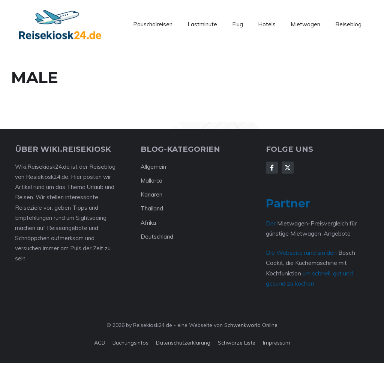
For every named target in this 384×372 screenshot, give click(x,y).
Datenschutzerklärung (183, 342)
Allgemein (153, 166)
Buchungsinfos (130, 342)
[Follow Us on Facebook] (272, 168)
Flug (237, 24)
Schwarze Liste (236, 342)
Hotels (267, 24)
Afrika (148, 222)
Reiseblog (348, 24)
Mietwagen (305, 24)
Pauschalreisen (152, 24)
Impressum (276, 342)
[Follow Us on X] (288, 168)
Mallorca (151, 180)
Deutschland (157, 236)
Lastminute (202, 24)
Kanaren (151, 194)
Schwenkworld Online (251, 325)
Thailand (152, 208)
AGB (99, 342)
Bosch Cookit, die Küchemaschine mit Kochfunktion (310, 263)
